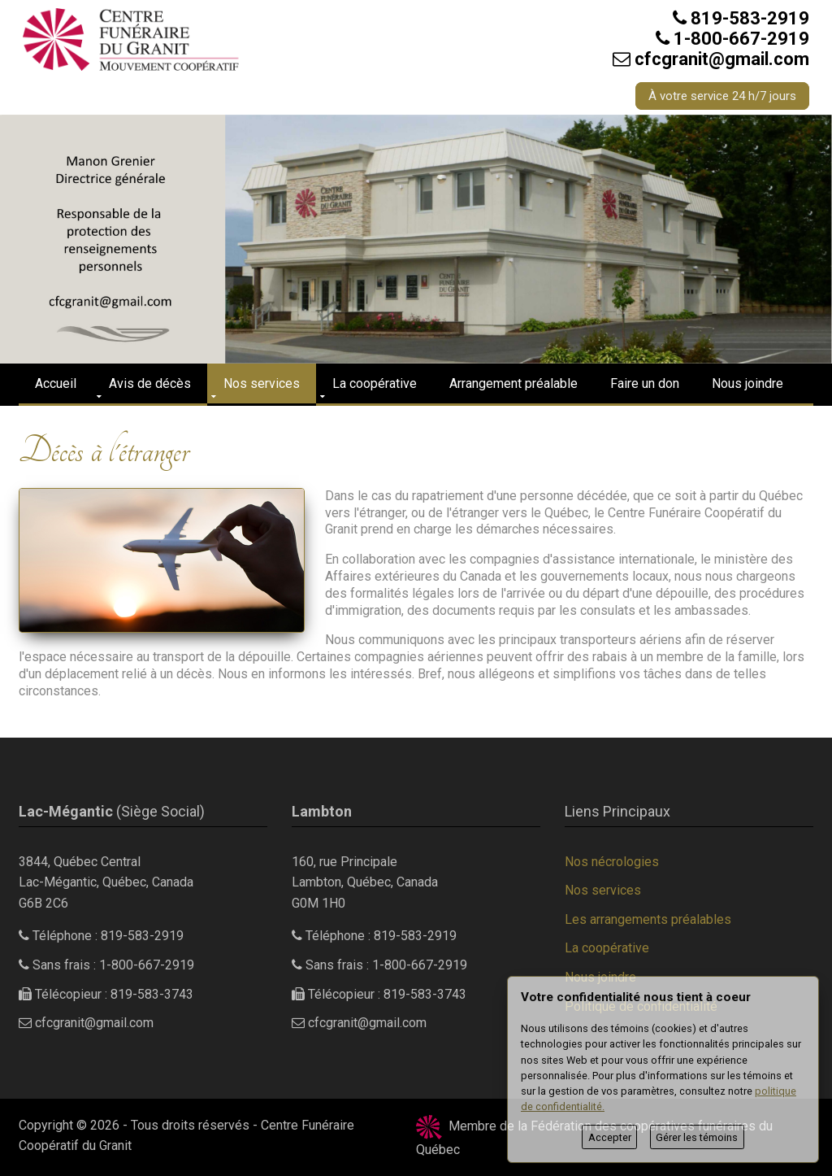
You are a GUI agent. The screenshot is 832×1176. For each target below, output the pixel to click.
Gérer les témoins (697, 1137)
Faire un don (644, 383)
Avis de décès (150, 383)
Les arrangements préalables (648, 919)
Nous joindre (747, 383)
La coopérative (374, 383)
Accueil (55, 383)
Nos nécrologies (612, 861)
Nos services (261, 383)
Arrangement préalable (513, 383)
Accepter (609, 1137)
